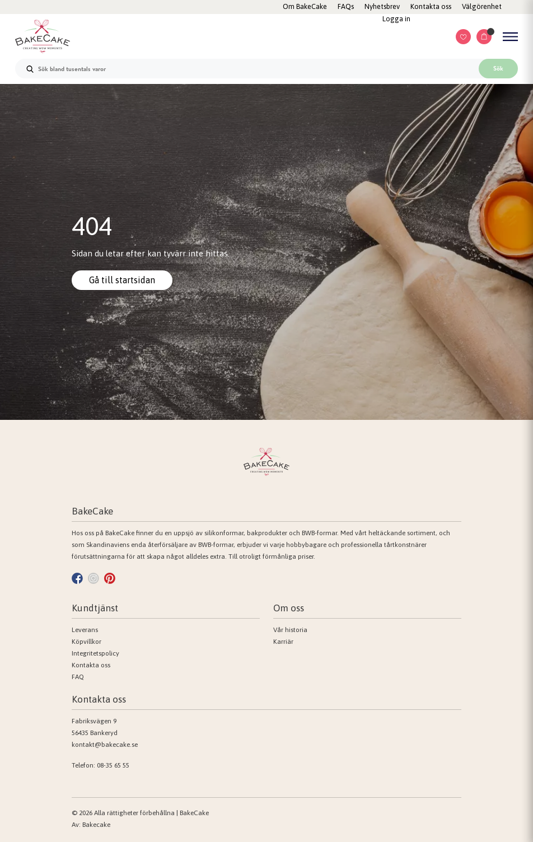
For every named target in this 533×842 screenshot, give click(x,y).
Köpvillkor (86, 641)
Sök (498, 68)
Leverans (85, 630)
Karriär (283, 641)
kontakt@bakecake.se (105, 745)
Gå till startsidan (122, 280)
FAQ (78, 677)
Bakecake (96, 825)
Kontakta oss (91, 665)
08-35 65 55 (113, 765)
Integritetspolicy (95, 653)
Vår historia (290, 630)
